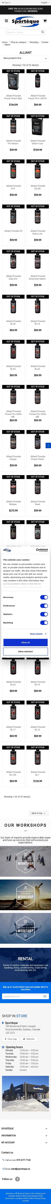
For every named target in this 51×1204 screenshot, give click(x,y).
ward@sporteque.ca (20, 1169)
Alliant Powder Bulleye (13, 503)
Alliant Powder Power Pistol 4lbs (13, 97)
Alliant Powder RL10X (13, 773)
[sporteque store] (25, 1093)
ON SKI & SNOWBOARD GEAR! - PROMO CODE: (25, 10)
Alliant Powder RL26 (13, 322)
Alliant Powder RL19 (38, 683)
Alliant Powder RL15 (38, 728)
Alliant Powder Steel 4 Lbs (38, 142)
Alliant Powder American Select (37, 277)
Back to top (39, 813)
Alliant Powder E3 (13, 231)
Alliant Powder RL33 (13, 367)
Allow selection (25, 651)
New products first (25, 58)
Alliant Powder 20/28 (38, 187)
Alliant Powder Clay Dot (13, 277)
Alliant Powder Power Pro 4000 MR (13, 414)
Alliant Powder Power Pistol (38, 458)
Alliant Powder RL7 (38, 773)
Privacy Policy (39, 1198)
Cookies (25, 1201)
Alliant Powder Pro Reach (13, 142)
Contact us (7, 1152)
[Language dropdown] (45, 2)
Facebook (17, 1179)
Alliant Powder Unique (13, 458)
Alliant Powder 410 (13, 187)
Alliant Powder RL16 (38, 322)
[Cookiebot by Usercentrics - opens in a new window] (36, 550)
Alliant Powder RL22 (13, 683)
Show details (36, 634)
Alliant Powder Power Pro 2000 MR (37, 414)
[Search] (25, 32)
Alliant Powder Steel (38, 503)
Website (30, 1039)
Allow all (25, 642)
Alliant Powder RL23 (38, 367)
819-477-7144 (23, 1160)
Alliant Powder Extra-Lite (38, 232)
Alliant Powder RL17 (13, 728)
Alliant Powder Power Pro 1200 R (37, 97)
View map (12, 1039)
